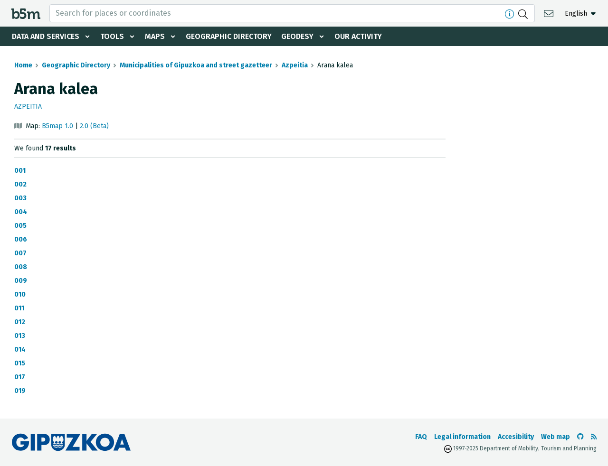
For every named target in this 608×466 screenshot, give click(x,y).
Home (23, 65)
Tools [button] (112, 36)
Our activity (358, 36)
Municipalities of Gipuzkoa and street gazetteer (196, 65)
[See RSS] (594, 437)
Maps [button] (155, 36)
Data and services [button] (45, 36)
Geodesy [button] (297, 36)
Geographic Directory (229, 36)
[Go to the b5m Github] (580, 437)
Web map (555, 437)
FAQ (421, 437)
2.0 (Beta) (94, 126)
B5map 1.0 (57, 126)
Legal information (462, 437)
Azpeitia (295, 65)
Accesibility (516, 437)
